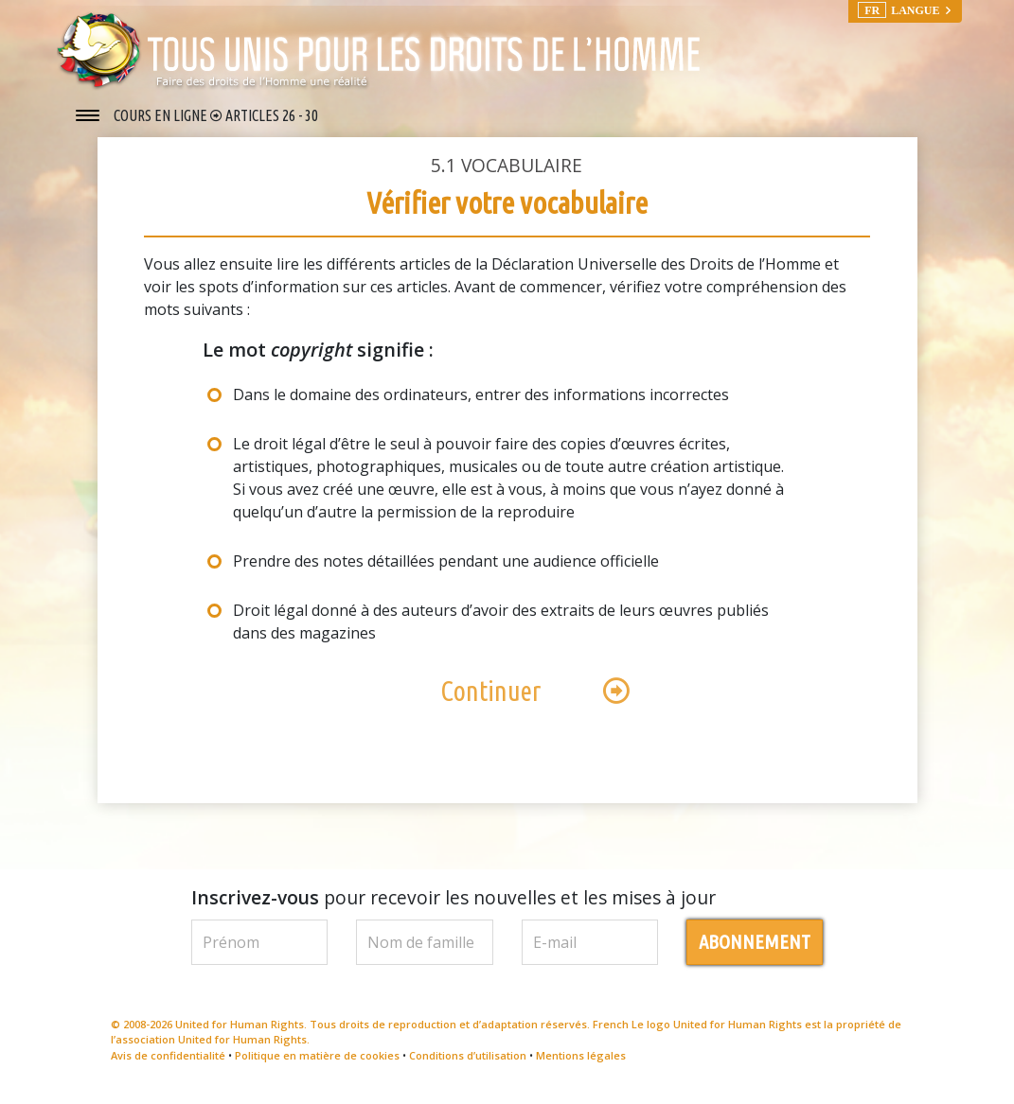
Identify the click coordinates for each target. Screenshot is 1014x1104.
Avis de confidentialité (168, 1065)
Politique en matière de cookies (317, 1065)
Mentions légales (581, 1065)
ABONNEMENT (754, 951)
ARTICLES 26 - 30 (271, 115)
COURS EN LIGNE (162, 115)
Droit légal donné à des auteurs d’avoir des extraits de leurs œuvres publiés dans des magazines (501, 631)
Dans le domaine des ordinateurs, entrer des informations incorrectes (481, 404)
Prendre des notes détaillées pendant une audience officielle (446, 570)
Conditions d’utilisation (467, 1065)
